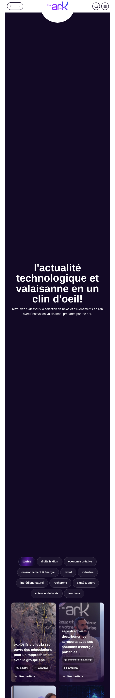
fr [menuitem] (10, 6)
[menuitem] (15, 6)
